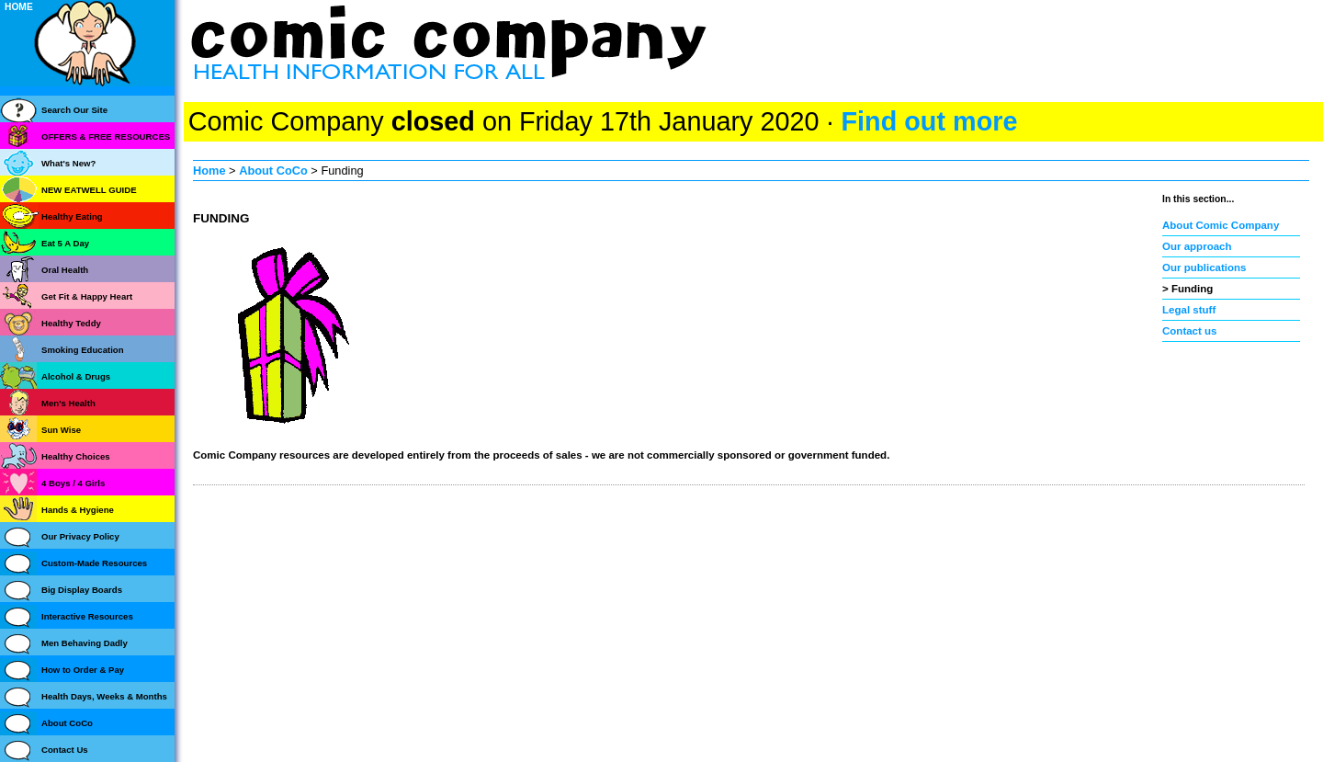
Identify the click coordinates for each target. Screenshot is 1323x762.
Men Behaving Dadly (84, 643)
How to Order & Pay (82, 670)
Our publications (1204, 267)
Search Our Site (74, 110)
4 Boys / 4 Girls (73, 483)
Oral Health (64, 270)
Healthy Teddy (71, 323)
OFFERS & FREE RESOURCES (105, 136)
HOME (19, 7)
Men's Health (68, 403)
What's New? (68, 163)
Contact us (1189, 330)
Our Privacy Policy (80, 536)
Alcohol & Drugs (75, 376)
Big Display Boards (81, 590)
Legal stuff (1189, 309)
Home (209, 170)
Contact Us (64, 750)
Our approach (1197, 246)
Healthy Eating (72, 216)
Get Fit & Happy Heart (86, 296)
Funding (1192, 288)
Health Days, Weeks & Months (104, 696)
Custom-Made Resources (94, 563)
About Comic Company (1220, 225)
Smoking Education (82, 350)
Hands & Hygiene (77, 510)
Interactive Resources (87, 616)
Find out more (929, 121)
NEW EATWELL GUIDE (89, 190)
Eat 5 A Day (65, 243)
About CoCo (273, 170)
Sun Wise (61, 430)
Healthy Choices (75, 456)
